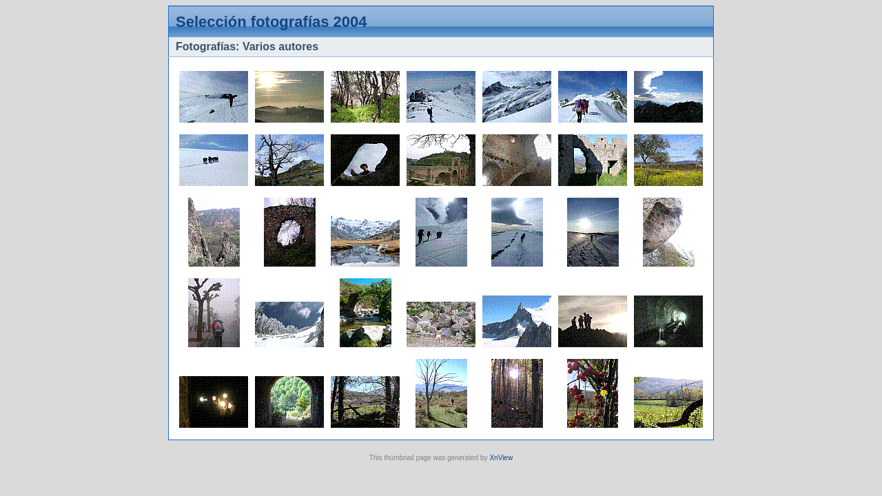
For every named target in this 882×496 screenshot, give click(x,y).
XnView (501, 458)
